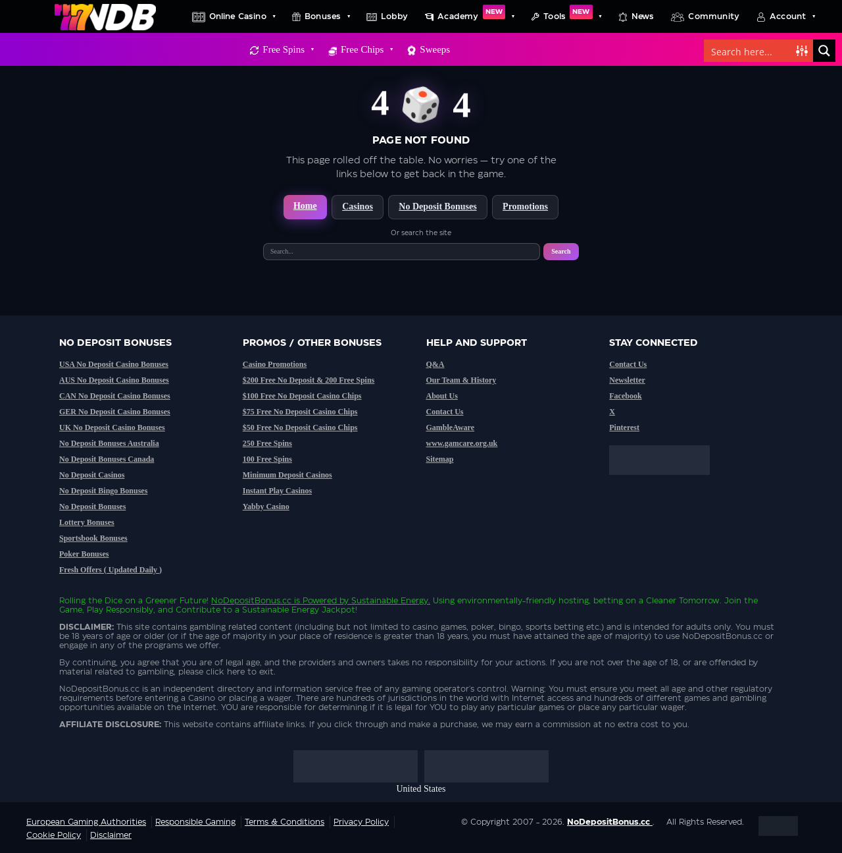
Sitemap (440, 459)
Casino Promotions (275, 364)
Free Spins (287, 49)
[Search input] (750, 51)
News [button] (643, 16)
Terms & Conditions (284, 822)
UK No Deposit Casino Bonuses (112, 427)
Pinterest (624, 427)
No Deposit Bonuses (437, 206)
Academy (475, 16)
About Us (442, 395)
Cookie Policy (53, 835)
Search (560, 251)
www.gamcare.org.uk (462, 443)
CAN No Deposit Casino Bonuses (114, 395)
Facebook (625, 395)
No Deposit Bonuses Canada (106, 459)
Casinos (357, 206)
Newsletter (627, 380)
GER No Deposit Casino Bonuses (114, 411)
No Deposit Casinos (91, 475)
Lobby (394, 16)
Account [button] (792, 16)
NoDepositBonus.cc (251, 601)
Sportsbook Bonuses (93, 538)
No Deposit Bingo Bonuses (103, 490)
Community (713, 16)
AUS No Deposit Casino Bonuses (114, 380)
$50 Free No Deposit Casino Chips (300, 427)
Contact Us (445, 411)
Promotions (525, 206)
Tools (572, 16)
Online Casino (242, 16)
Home (305, 206)
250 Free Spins (267, 443)
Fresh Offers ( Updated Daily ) (110, 569)
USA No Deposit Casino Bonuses (113, 364)
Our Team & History (461, 380)
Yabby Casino (266, 506)
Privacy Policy (361, 822)
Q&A (435, 364)
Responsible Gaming (195, 822)
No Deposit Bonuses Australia (109, 443)
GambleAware (450, 427)
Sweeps (435, 49)
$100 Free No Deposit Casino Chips (302, 395)
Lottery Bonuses (86, 522)
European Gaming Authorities (86, 822)
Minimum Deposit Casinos (287, 475)
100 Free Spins (267, 459)
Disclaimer (111, 835)
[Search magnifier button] (824, 51)
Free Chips (366, 49)
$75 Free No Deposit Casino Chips (300, 411)
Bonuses (327, 16)
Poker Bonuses (84, 554)
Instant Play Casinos (277, 490)
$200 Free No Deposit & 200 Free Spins (309, 380)
